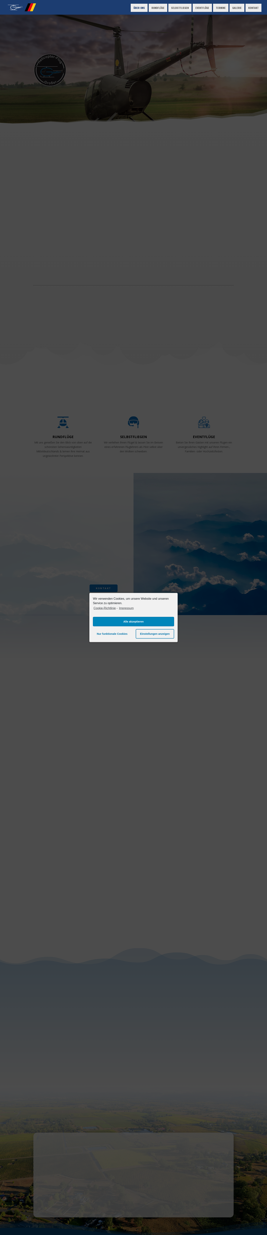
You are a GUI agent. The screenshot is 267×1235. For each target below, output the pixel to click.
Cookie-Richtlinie (104, 608)
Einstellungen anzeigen (155, 633)
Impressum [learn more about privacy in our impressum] (126, 608)
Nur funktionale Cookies (112, 633)
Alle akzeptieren (133, 621)
